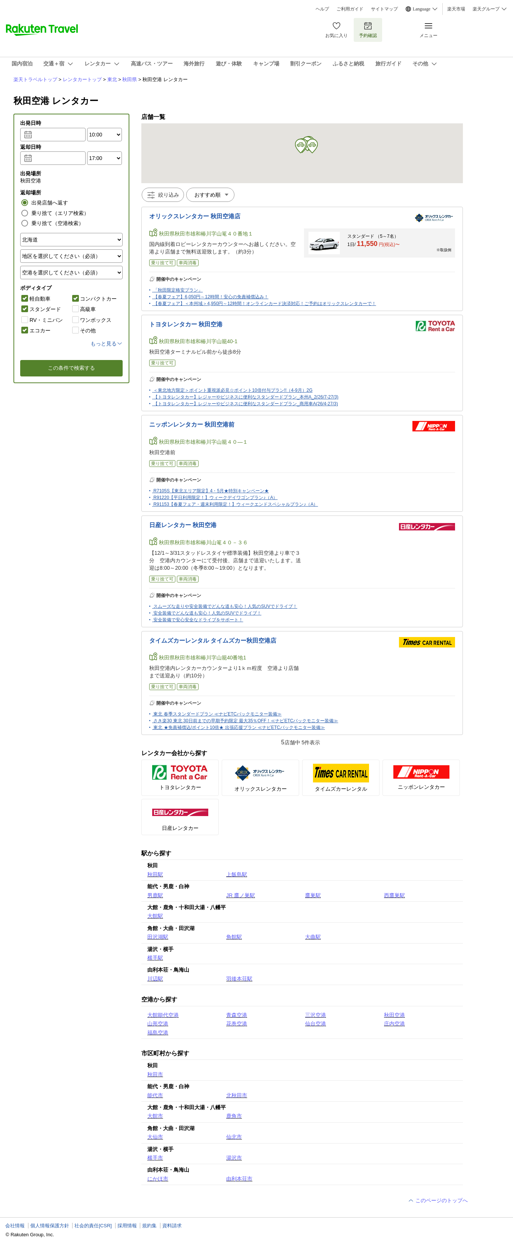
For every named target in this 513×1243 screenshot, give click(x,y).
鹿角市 (234, 1116)
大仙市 (155, 1137)
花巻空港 (236, 1024)
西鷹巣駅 (394, 895)
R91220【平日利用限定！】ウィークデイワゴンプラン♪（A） (215, 497)
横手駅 (155, 958)
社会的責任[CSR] (93, 1225)
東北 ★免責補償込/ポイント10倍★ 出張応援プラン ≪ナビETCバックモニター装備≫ (239, 727)
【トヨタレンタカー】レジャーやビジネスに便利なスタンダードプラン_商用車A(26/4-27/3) (245, 403)
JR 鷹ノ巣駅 (240, 895)
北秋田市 (236, 1095)
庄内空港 (394, 1024)
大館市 (155, 1116)
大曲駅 (313, 937)
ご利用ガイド (350, 9)
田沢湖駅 (157, 937)
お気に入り (336, 29)
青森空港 (236, 1015)
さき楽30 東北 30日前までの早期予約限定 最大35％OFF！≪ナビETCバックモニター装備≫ (245, 720)
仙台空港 (315, 1024)
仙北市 (234, 1137)
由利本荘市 (239, 1179)
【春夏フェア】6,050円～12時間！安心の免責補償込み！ (210, 296)
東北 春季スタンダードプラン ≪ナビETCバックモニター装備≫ (217, 714)
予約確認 (368, 29)
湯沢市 (234, 1158)
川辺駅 (155, 979)
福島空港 (157, 1033)
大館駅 (155, 916)
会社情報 (15, 1225)
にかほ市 (157, 1179)
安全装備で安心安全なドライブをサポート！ (198, 619)
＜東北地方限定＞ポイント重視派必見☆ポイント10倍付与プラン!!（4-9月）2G (232, 390)
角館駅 (234, 937)
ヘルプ (322, 9)
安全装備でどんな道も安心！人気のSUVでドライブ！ (207, 613)
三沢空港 (315, 1015)
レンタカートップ (82, 79)
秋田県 (129, 79)
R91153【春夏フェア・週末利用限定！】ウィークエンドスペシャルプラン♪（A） (235, 504)
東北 (112, 79)
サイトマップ (384, 9)
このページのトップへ (438, 1200)
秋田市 (155, 1074)
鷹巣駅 (313, 895)
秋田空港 (394, 1015)
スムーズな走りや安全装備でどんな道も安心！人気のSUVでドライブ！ (225, 606)
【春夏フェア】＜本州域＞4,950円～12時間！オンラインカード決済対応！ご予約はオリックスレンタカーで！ (264, 303)
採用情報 (127, 1225)
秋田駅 (155, 874)
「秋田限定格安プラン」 (178, 290)
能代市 (155, 1095)
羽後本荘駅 (239, 979)
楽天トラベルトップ (35, 79)
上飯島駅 (236, 874)
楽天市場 (456, 9)
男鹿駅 (155, 895)
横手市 (155, 1158)
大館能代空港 (163, 1015)
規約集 (149, 1225)
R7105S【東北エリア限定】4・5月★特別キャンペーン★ (211, 490)
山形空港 (157, 1024)
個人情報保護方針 (49, 1225)
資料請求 (172, 1225)
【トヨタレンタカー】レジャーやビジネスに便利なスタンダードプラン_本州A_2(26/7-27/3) (245, 397)
